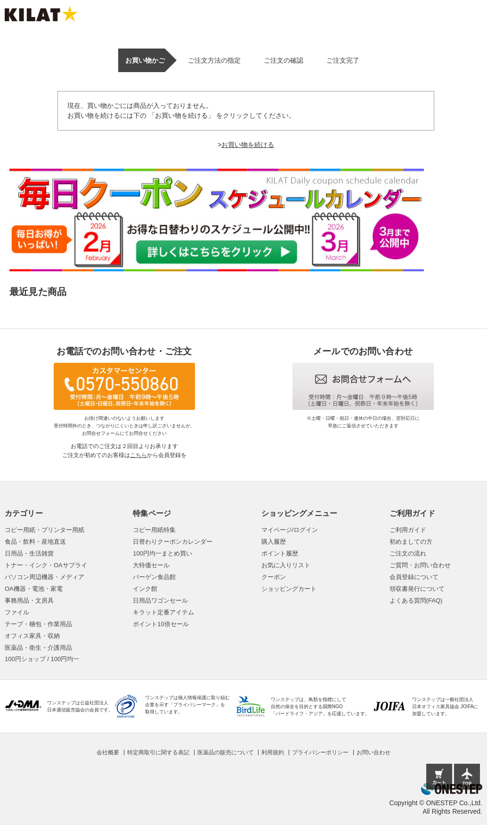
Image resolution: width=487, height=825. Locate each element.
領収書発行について (417, 588)
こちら (138, 455)
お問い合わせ (373, 752)
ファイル (17, 612)
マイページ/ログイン (289, 529)
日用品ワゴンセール (160, 600)
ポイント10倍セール (160, 624)
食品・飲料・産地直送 (35, 541)
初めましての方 (411, 541)
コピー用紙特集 (154, 529)
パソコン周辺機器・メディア (44, 576)
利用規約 (272, 752)
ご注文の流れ (408, 553)
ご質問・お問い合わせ (420, 565)
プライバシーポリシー (320, 752)
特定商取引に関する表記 (158, 752)
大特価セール (151, 565)
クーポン (273, 576)
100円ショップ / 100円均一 (42, 658)
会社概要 (108, 752)
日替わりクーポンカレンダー (172, 541)
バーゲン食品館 (154, 576)
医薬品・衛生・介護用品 (38, 647)
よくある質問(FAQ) (416, 600)
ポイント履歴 (279, 553)
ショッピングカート (289, 588)
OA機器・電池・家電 (34, 588)
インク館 (145, 588)
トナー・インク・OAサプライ (46, 565)
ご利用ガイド (408, 529)
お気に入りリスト (285, 565)
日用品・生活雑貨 (29, 553)
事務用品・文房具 (29, 600)
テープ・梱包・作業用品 (38, 624)
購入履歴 (273, 541)
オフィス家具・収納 (32, 635)
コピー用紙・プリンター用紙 (44, 529)
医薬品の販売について (225, 752)
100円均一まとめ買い (162, 553)
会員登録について (414, 576)
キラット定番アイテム (163, 612)
